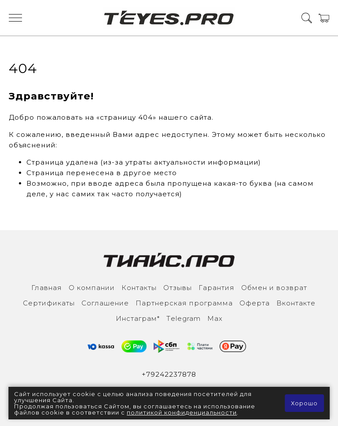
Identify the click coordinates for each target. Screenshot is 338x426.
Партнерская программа (184, 303)
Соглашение (105, 303)
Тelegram (183, 318)
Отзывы (177, 287)
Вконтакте (296, 303)
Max (215, 318)
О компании (92, 287)
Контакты (139, 287)
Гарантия (216, 287)
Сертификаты (49, 303)
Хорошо (304, 403)
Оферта (254, 303)
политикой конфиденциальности (182, 412)
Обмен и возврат (274, 287)
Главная (46, 287)
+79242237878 (169, 374)
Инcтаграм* (138, 318)
